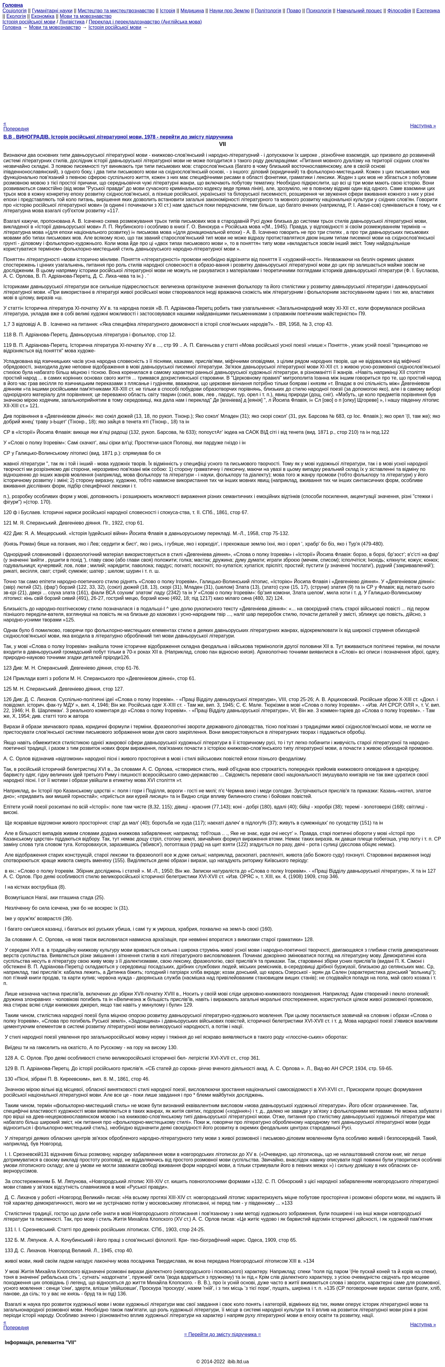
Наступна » (423, 125)
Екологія (16, 16)
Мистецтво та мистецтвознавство (116, 10)
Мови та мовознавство (86, 16)
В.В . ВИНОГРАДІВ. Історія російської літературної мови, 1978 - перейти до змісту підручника (118, 136)
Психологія (318, 10)
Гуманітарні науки (52, 10)
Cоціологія (14, 10)
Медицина (192, 10)
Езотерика (428, 10)
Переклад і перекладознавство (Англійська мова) (145, 21)
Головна (11, 27)
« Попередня (16, 126)
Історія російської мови (28, 21)
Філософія (399, 10)
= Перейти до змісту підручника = (222, 1334)
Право (293, 10)
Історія (167, 10)
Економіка (42, 16)
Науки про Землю (229, 10)
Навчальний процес (359, 10)
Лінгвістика (71, 21)
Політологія (268, 10)
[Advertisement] (222, 73)
